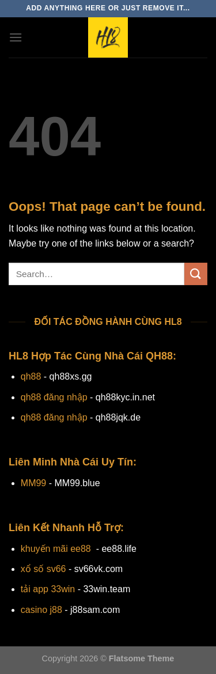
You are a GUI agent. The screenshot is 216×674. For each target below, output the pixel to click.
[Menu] (15, 37)
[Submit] (195, 274)
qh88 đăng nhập (54, 397)
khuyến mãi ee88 (56, 549)
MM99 (33, 483)
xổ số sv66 (43, 569)
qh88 (31, 376)
